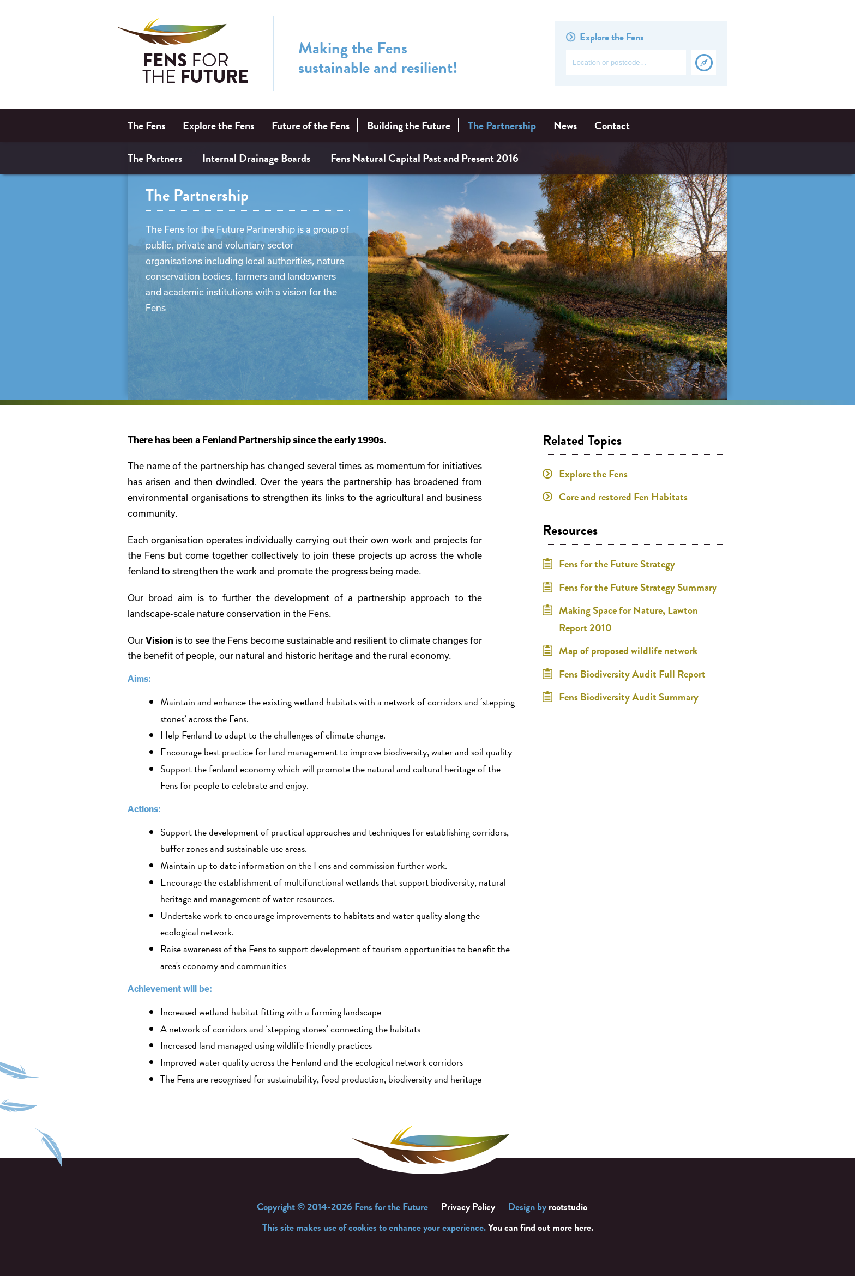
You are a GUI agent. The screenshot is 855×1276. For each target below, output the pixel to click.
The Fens (146, 125)
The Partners (155, 158)
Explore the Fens (218, 125)
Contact (612, 125)
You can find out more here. (540, 1227)
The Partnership (502, 125)
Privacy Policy (468, 1206)
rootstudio (568, 1206)
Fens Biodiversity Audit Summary (629, 697)
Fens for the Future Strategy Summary (638, 587)
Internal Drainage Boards (256, 158)
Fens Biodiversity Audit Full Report (632, 674)
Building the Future (408, 125)
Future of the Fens (311, 125)
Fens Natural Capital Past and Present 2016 (424, 158)
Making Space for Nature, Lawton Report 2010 (628, 619)
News (565, 125)
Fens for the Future (183, 54)
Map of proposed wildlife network (628, 650)
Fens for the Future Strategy (617, 564)
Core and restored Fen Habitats (623, 497)
